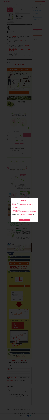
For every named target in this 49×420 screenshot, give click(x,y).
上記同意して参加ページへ (24, 220)
